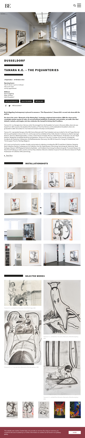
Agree (75, 432)
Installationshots (11, 101)
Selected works (26, 101)
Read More (9, 155)
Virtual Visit (39, 101)
